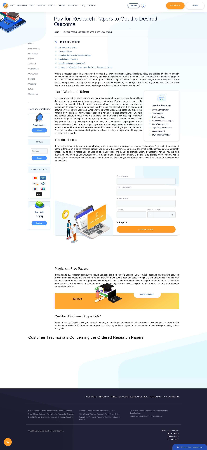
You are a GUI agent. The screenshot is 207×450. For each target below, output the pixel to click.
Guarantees (33, 69)
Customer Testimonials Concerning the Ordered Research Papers (85, 67)
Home (12, 6)
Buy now (39, 223)
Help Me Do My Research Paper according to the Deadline (50, 417)
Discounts (41, 6)
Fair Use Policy (173, 439)
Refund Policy (173, 436)
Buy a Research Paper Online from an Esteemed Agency (50, 411)
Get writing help (147, 294)
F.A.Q (83, 6)
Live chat (133, 6)
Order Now (175, 5)
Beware (31, 79)
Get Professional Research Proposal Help (146, 416)
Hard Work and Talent (67, 47)
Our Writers (33, 74)
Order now (22, 6)
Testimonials (73, 6)
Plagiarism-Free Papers (68, 59)
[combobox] (146, 181)
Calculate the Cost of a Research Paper (75, 55)
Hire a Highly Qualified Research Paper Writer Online (99, 414)
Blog (146, 397)
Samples (62, 6)
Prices (32, 6)
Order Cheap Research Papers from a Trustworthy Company (51, 414)
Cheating (32, 84)
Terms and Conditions (170, 430)
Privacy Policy (173, 433)
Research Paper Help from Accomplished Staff (96, 411)
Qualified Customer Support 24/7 (72, 63)
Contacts (91, 6)
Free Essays (155, 397)
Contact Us (33, 94)
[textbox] (146, 181)
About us (52, 6)
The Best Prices (65, 51)
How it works (33, 49)
